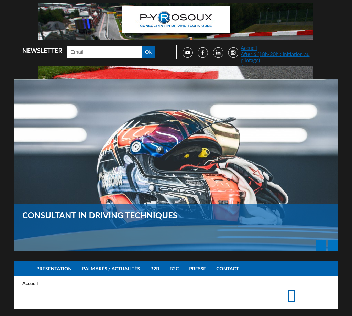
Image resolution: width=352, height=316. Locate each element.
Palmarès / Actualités (111, 268)
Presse (197, 268)
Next (333, 245)
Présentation (54, 268)
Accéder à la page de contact (314, 289)
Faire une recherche (166, 52)
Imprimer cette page (303, 289)
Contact (227, 268)
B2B (155, 268)
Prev (321, 245)
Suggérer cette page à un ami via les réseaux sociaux (325, 289)
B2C (174, 268)
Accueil (249, 48)
